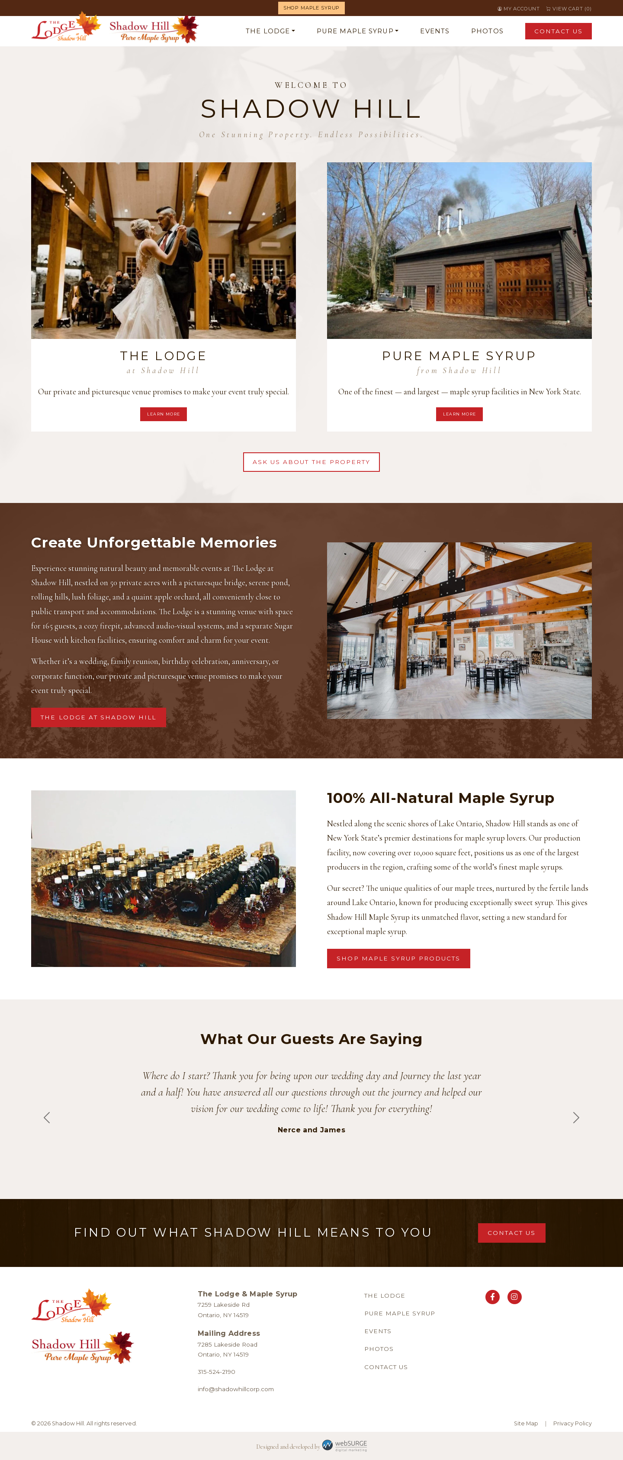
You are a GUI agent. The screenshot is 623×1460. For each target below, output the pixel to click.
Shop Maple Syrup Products (398, 958)
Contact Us (558, 31)
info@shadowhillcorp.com (236, 1389)
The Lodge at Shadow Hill (98, 717)
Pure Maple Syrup (355, 31)
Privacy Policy (572, 1423)
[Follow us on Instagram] (514, 1296)
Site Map (526, 1423)
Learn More (163, 414)
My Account (522, 9)
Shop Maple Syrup (311, 8)
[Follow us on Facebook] (492, 1296)
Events (435, 31)
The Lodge (268, 31)
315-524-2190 (216, 1371)
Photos (487, 31)
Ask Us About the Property (311, 461)
